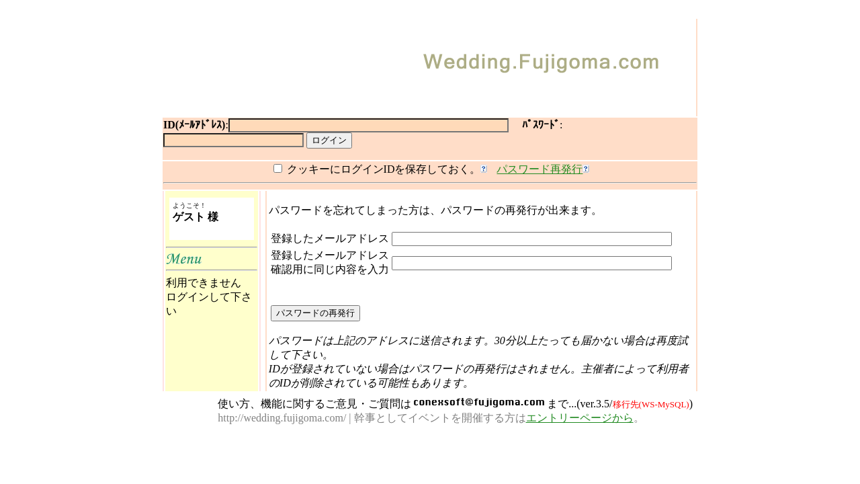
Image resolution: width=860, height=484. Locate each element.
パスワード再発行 (540, 169)
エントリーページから (580, 418)
